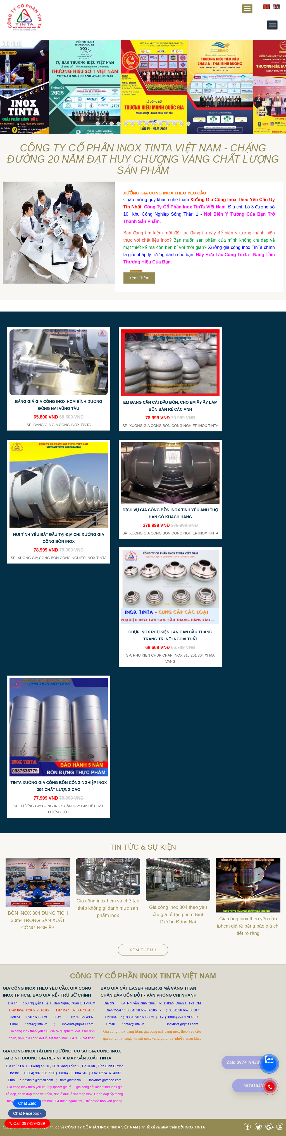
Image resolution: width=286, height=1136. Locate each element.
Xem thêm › (143, 949)
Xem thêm (139, 277)
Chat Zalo (27, 1103)
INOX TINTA (195, 1127)
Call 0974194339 (29, 1123)
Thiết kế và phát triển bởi (162, 1127)
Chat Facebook (27, 1113)
